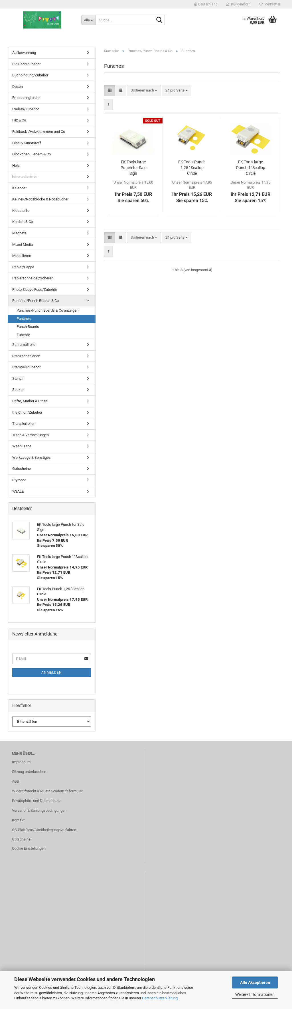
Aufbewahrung (24, 52)
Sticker (18, 389)
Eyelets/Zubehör (25, 109)
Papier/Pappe (23, 267)
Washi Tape (21, 446)
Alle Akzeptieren (255, 982)
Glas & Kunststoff (26, 143)
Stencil (17, 378)
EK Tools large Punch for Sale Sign (133, 168)
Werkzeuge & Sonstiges (31, 457)
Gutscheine (21, 468)
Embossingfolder (26, 98)
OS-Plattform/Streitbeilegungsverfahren (44, 830)
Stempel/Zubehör (26, 367)
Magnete (19, 233)
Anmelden (51, 673)
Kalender (19, 188)
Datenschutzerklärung (160, 998)
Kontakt (18, 820)
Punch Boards (28, 326)
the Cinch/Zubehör (27, 412)
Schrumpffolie (23, 344)
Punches (24, 318)
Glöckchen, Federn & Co (31, 154)
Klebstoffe (20, 210)
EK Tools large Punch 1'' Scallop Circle (250, 168)
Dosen (17, 86)
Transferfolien (23, 423)
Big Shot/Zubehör (26, 64)
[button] (206, 4)
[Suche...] (88, 20)
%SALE (18, 491)
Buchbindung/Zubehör (30, 75)
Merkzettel (269, 4)
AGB (15, 781)
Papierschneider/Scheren (32, 278)
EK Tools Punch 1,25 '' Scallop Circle (192, 168)
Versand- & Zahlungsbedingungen (39, 810)
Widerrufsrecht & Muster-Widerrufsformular (47, 791)
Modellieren (21, 255)
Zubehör (23, 335)
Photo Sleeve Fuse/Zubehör (34, 289)
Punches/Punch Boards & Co (35, 301)
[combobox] (144, 90)
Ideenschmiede (24, 176)
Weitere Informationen (255, 994)
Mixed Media (22, 244)
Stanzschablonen (26, 356)
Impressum (21, 762)
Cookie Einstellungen (29, 848)
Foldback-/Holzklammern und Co (38, 131)
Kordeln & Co (22, 222)
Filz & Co (19, 120)
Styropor (19, 480)
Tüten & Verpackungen (30, 435)
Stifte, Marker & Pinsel (30, 401)
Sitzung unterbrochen (29, 772)
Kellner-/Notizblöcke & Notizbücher (40, 199)
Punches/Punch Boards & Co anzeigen (47, 310)
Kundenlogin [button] (238, 4)
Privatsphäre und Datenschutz (36, 801)
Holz (15, 165)
